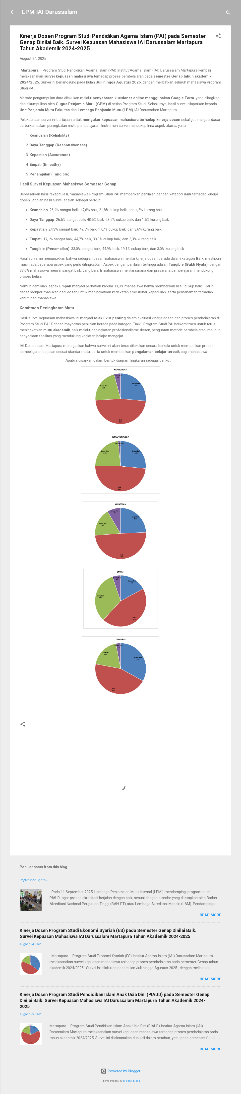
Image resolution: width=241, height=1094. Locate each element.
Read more (210, 915)
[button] (218, 37)
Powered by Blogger (120, 1071)
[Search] (228, 13)
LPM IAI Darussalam (49, 11)
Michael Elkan (131, 1081)
